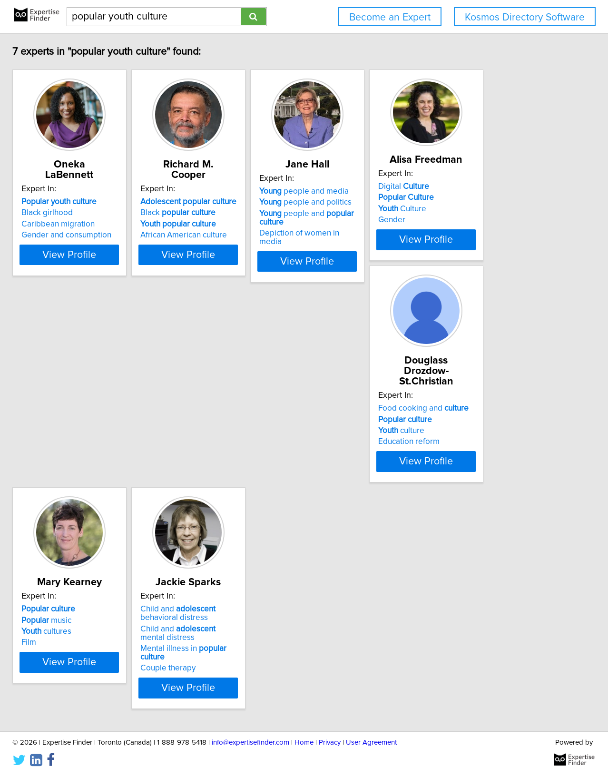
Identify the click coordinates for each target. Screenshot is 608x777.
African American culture (213, 235)
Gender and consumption (73, 235)
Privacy (330, 742)
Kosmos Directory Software (525, 17)
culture (51, 452)
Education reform (58, 463)
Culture (480, 219)
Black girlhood (53, 212)
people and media (357, 201)
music (195, 441)
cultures (195, 452)
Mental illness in (369, 469)
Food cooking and (73, 430)
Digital (481, 197)
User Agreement (371, 742)
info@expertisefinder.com (250, 742)
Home (304, 742)
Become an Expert (390, 17)
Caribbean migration (64, 224)
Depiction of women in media (365, 243)
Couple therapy (340, 480)
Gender (469, 230)
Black (207, 212)
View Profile (88, 271)
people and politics (359, 212)
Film (177, 463)
